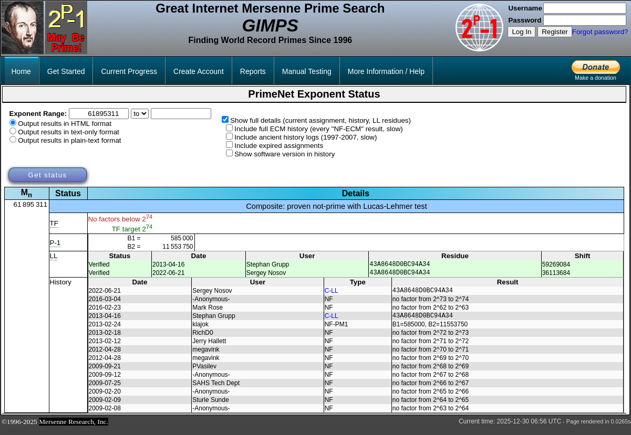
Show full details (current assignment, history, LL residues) (320, 120)
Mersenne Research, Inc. (73, 428)
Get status (47, 175)
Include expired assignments (278, 146)
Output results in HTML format (64, 124)
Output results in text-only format (68, 132)
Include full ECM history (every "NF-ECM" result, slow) (318, 129)
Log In (521, 32)
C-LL (331, 295)
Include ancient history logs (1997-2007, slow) (305, 137)
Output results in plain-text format (69, 140)
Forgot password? (600, 32)
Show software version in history (284, 154)
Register (555, 32)
